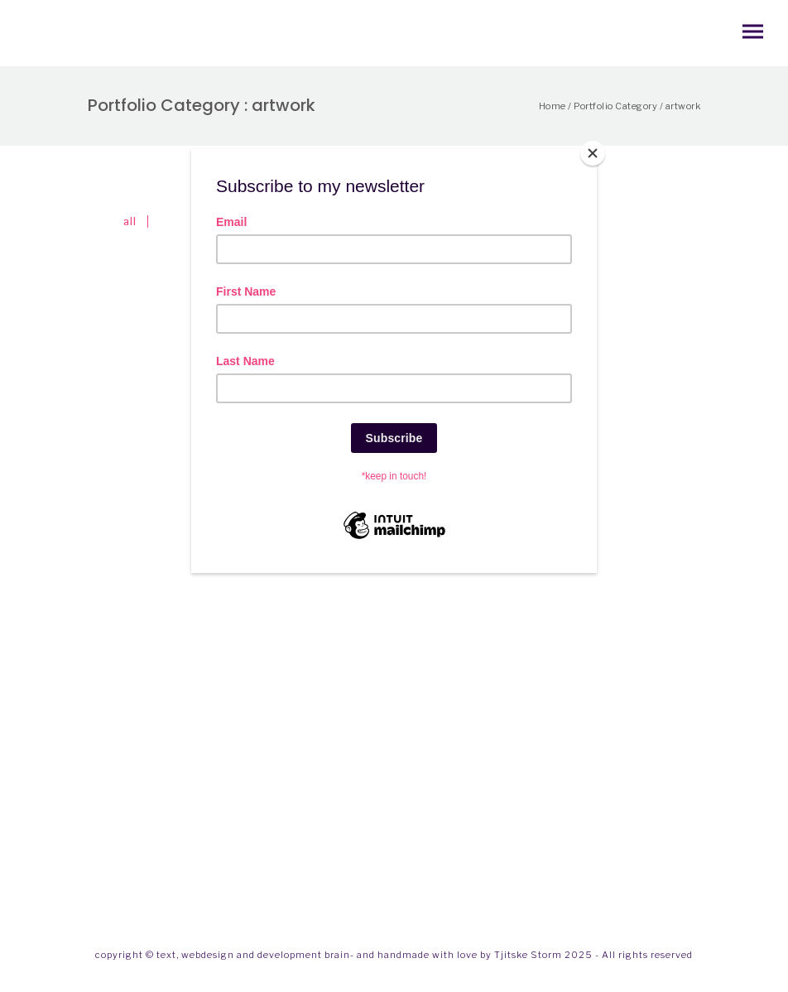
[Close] (592, 153)
